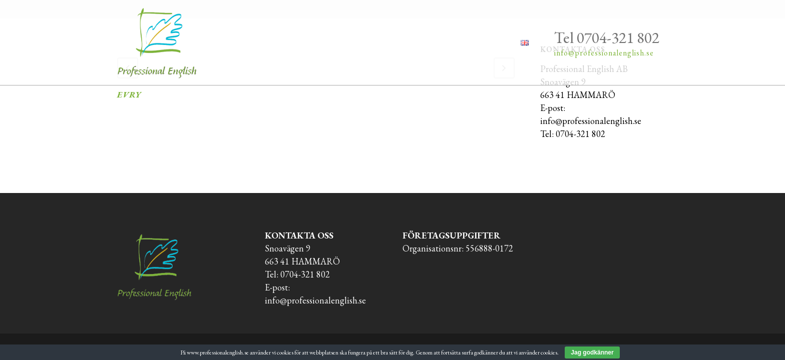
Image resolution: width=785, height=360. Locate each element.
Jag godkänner (592, 352)
